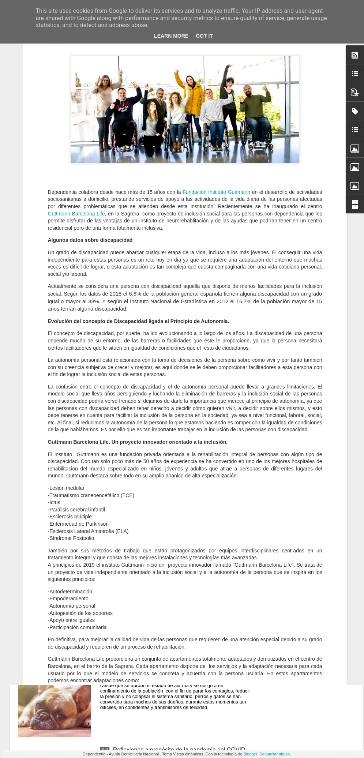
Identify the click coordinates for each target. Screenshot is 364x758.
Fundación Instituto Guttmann (217, 97)
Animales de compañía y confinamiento (164, 667)
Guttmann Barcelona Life (76, 118)
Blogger (250, 754)
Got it (204, 36)
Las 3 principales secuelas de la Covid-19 (167, 501)
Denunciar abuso (274, 754)
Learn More (171, 36)
